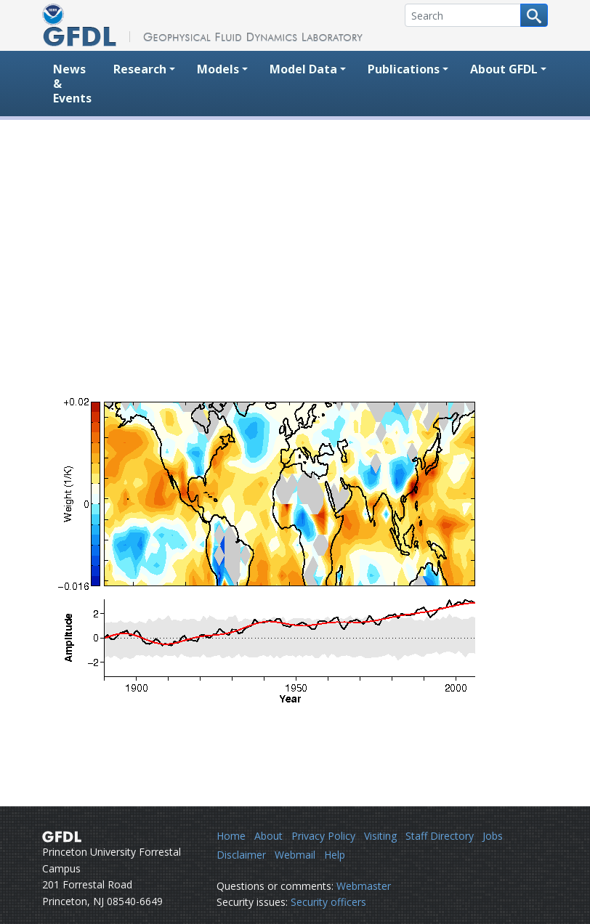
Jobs (492, 836)
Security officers (328, 902)
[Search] (463, 15)
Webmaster (363, 886)
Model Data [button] (303, 69)
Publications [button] (404, 69)
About (268, 836)
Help (334, 855)
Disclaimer (241, 855)
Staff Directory (439, 836)
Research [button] (139, 69)
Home (231, 836)
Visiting (380, 836)
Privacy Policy (323, 836)
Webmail (295, 855)
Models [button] (218, 69)
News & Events (72, 83)
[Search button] (534, 15)
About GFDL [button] (504, 69)
